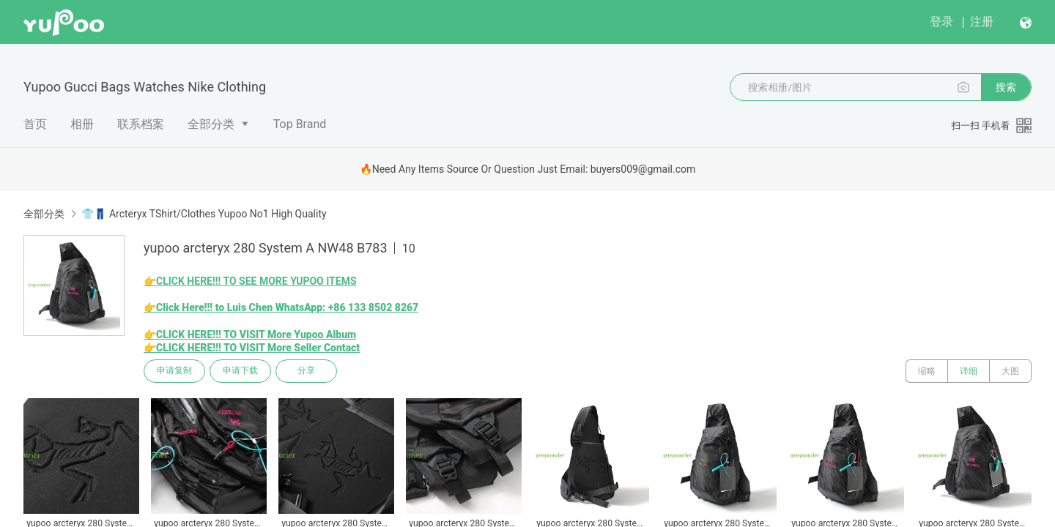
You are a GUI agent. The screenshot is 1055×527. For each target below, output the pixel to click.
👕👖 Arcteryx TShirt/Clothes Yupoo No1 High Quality (203, 214)
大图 (1010, 371)
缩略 (927, 371)
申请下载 (240, 371)
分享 (306, 371)
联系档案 (140, 124)
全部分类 (211, 124)
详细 (968, 371)
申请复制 (174, 371)
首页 (35, 124)
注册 (981, 22)
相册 (82, 124)
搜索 (1006, 87)
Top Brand (300, 124)
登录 (941, 22)
